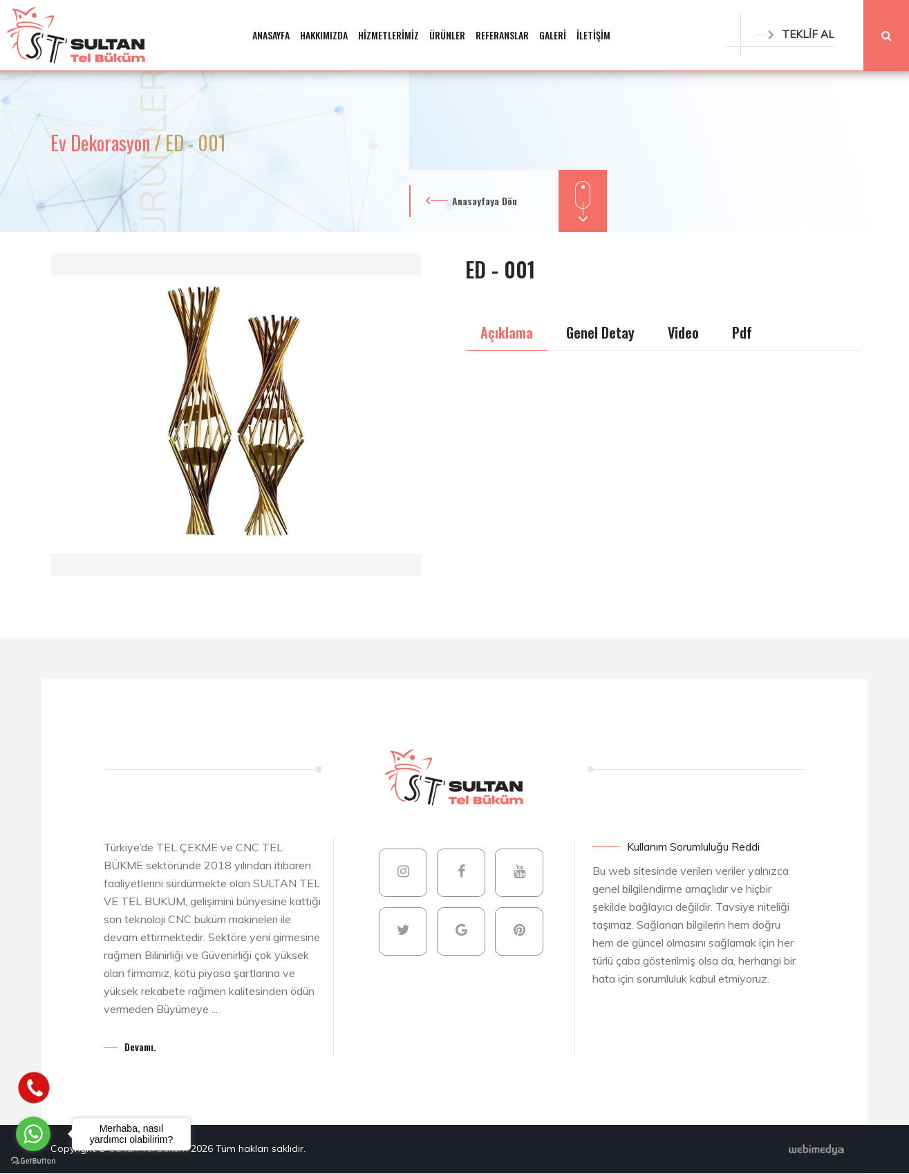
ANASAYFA (271, 35)
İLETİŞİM (593, 35)
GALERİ (552, 35)
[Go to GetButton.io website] (33, 1160)
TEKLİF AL (794, 34)
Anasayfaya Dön (484, 200)
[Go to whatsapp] (33, 1134)
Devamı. (140, 1046)
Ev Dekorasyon (102, 143)
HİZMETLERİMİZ (388, 35)
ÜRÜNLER (447, 35)
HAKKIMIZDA (324, 35)
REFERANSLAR (502, 35)
